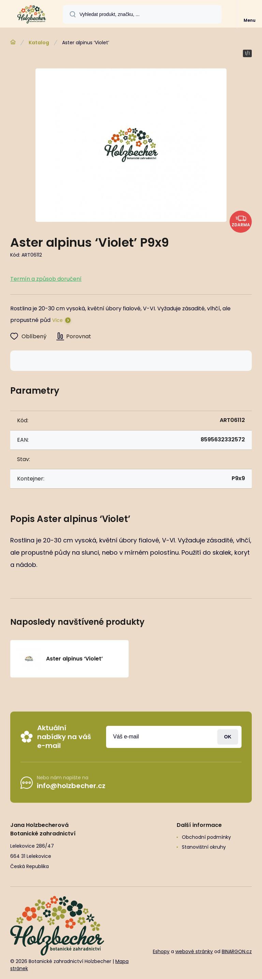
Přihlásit (227, 736)
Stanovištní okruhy (204, 847)
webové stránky (194, 951)
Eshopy (161, 951)
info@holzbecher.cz (71, 785)
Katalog (39, 42)
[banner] (31, 14)
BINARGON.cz (237, 951)
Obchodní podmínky (206, 837)
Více (57, 320)
